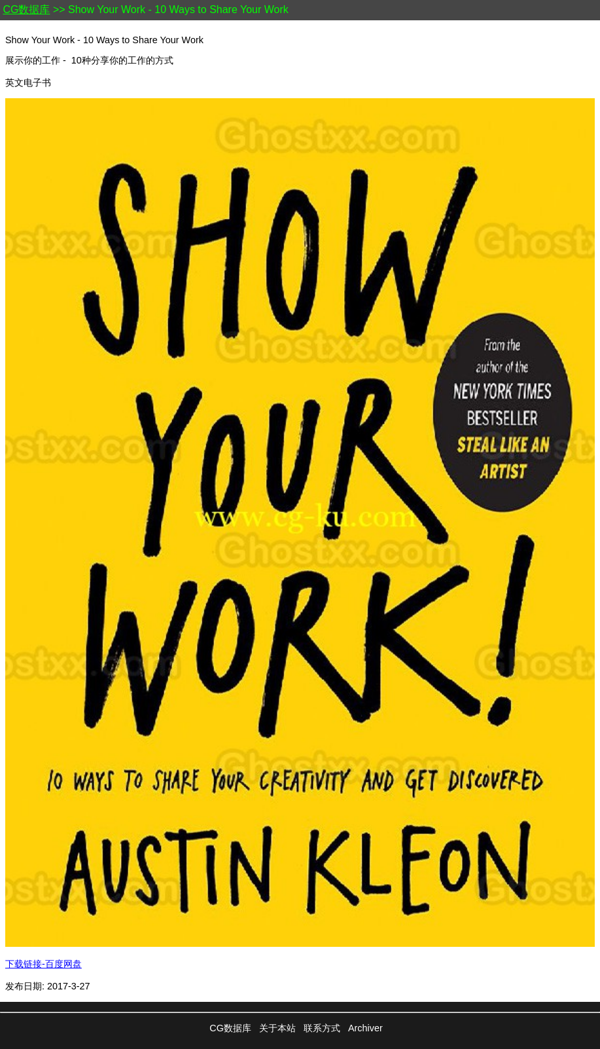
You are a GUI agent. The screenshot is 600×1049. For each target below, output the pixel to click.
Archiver (365, 1028)
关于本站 (277, 1028)
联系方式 (322, 1028)
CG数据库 (26, 9)
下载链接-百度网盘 (43, 964)
